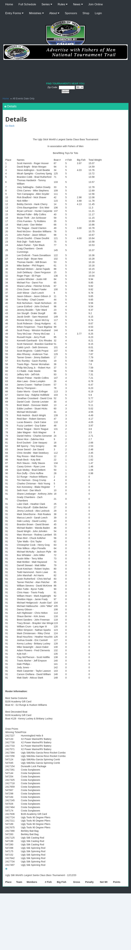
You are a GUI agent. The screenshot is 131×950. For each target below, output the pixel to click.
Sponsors (71, 13)
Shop (86, 13)
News (78, 4)
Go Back (9, 125)
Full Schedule (27, 4)
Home (9, 4)
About (54, 13)
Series (46, 4)
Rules (63, 4)
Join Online (95, 4)
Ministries (36, 13)
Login (98, 13)
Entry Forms (14, 13)
